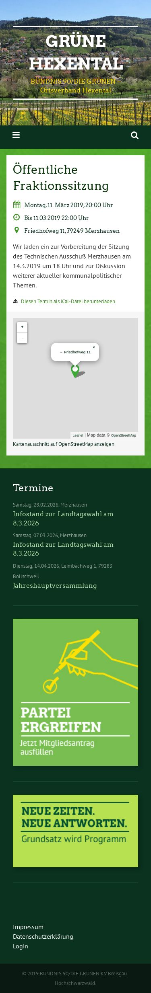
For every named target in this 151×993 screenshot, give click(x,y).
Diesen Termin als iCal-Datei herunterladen (68, 301)
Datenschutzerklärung (43, 936)
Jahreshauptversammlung (55, 585)
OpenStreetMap (123, 435)
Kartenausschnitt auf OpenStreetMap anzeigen (63, 444)
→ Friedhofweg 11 (75, 352)
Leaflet (77, 435)
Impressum (28, 927)
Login (20, 946)
